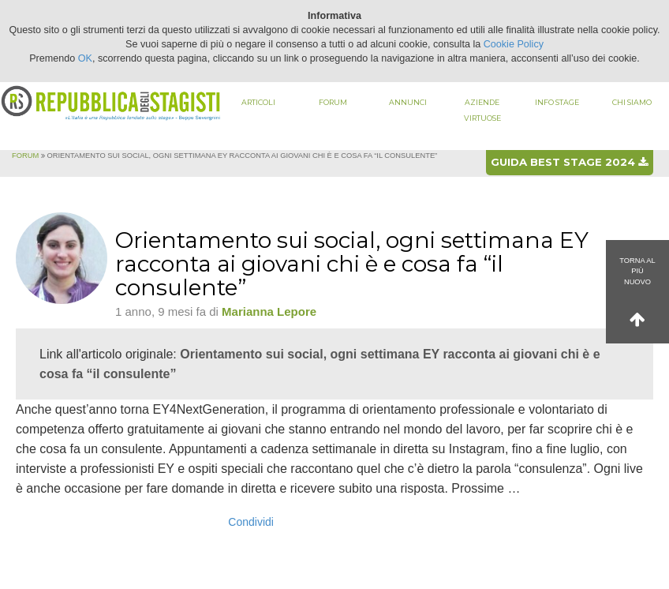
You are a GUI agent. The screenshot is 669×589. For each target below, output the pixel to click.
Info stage (557, 102)
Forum (333, 102)
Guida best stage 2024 (569, 162)
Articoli (258, 102)
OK (85, 58)
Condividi (251, 522)
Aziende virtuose (482, 110)
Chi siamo (632, 102)
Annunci (408, 102)
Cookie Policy (514, 44)
